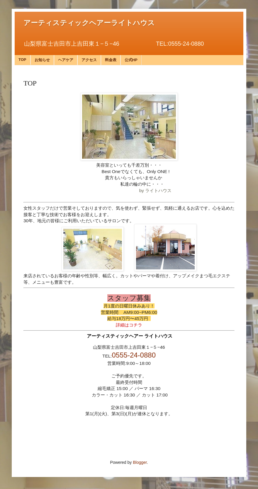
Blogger (140, 462)
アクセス (89, 60)
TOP (22, 59)
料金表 (110, 60)
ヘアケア (65, 60)
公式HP (131, 60)
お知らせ (42, 60)
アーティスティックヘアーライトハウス (89, 23)
